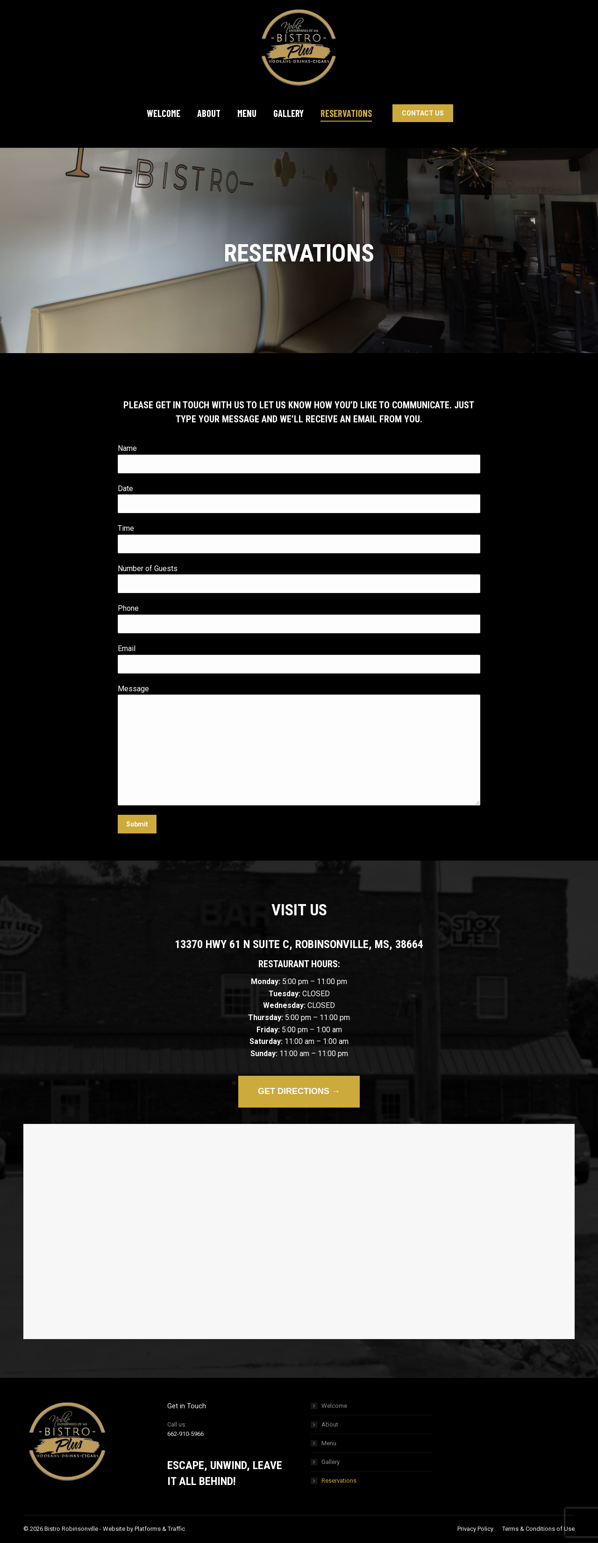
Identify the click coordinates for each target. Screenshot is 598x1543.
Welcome (334, 1405)
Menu (328, 1443)
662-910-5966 (185, 1433)
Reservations (338, 1480)
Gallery (330, 1461)
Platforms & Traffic (160, 1528)
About (329, 1424)
